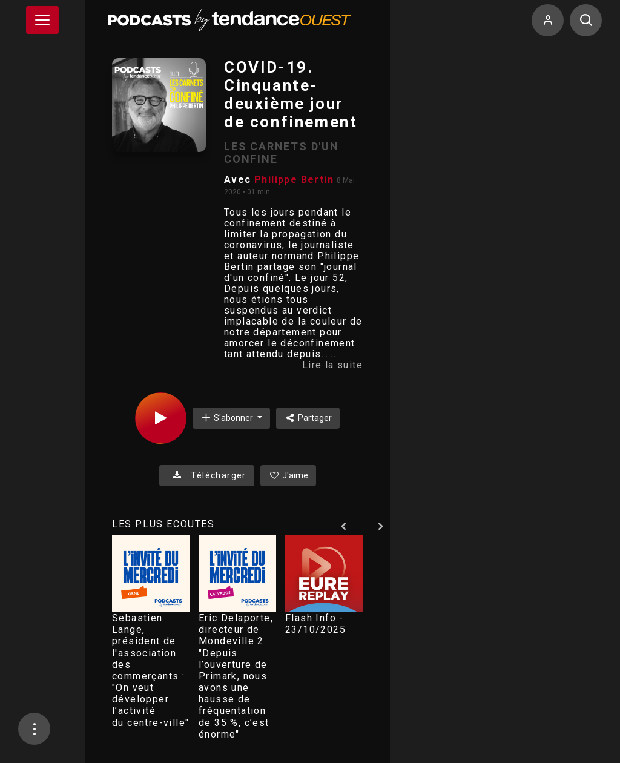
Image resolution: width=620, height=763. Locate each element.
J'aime (288, 475)
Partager (308, 418)
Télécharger (206, 475)
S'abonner (227, 417)
